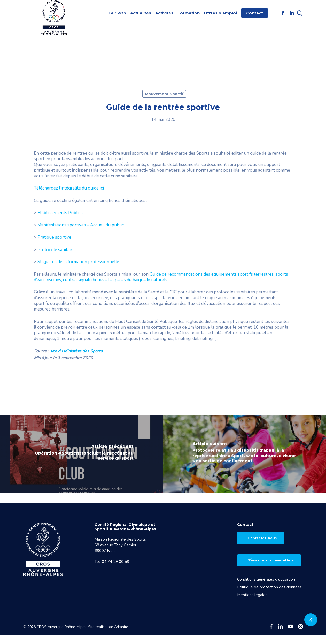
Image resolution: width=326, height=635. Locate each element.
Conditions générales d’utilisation (266, 579)
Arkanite (121, 626)
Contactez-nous (262, 538)
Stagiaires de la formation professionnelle (78, 262)
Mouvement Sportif (164, 94)
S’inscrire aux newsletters (271, 560)
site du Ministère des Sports (76, 351)
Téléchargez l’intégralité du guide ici (69, 188)
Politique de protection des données (269, 587)
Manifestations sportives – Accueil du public (80, 225)
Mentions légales (252, 595)
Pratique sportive (54, 237)
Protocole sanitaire (56, 250)
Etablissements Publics (60, 213)
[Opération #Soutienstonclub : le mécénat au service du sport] (81, 454)
